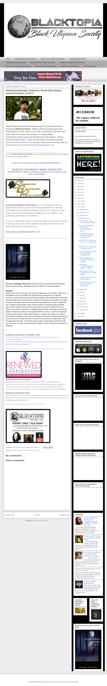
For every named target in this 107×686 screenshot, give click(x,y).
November (82, 212)
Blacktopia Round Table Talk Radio (42, 62)
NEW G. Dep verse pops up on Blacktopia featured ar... (87, 284)
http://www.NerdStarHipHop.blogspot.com (37, 145)
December (82, 209)
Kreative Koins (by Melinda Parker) (72, 62)
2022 (79, 192)
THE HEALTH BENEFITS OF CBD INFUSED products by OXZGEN (92, 554)
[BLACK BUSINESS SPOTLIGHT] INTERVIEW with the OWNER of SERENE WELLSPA (91, 521)
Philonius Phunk (34, 450)
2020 (79, 198)
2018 (79, 204)
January (82, 310)
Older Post (64, 515)
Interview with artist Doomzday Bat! (90, 582)
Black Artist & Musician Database (53, 59)
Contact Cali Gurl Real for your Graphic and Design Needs (92, 538)
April (81, 301)
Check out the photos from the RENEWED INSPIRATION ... (87, 253)
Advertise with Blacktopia (70, 66)
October (82, 215)
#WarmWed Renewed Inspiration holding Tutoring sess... (86, 235)
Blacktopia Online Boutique (16, 62)
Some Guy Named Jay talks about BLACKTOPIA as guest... (86, 228)
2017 (79, 207)
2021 (79, 195)
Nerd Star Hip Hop (16, 450)
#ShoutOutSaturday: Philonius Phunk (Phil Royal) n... (86, 259)
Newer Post (10, 515)
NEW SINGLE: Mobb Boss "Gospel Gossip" (87, 247)
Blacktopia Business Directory (26, 59)
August (81, 289)
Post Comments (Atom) (41, 520)
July (80, 292)
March (81, 304)
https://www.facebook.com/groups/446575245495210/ (36, 163)
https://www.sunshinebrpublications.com (23, 232)
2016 (79, 313)
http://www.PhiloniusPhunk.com (19, 142)
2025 (79, 183)
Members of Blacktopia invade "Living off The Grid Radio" (87, 569)
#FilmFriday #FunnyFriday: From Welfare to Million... (86, 266)
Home (8, 59)
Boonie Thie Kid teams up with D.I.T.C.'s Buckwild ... (87, 242)
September (83, 218)
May (80, 298)
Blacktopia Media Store (77, 59)
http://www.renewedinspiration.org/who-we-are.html (25, 404)
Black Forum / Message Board (45, 66)
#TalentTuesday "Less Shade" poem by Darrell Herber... (87, 272)
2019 (79, 201)
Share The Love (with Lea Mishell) (18, 66)
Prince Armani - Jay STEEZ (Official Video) (87, 221)
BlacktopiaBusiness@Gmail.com (48, 172)
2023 (79, 189)
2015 (79, 316)
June (81, 295)
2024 (79, 186)
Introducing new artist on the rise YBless (87, 278)
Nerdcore (25, 450)
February (82, 307)
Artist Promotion (89, 66)
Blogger (76, 682)
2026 (79, 181)
